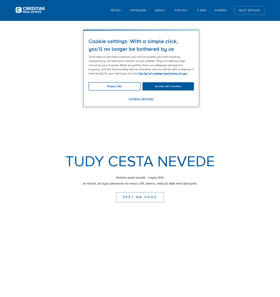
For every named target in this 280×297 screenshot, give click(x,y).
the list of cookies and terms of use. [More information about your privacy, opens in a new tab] (163, 73)
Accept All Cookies (168, 86)
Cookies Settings (141, 98)
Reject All (114, 86)
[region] (141, 68)
